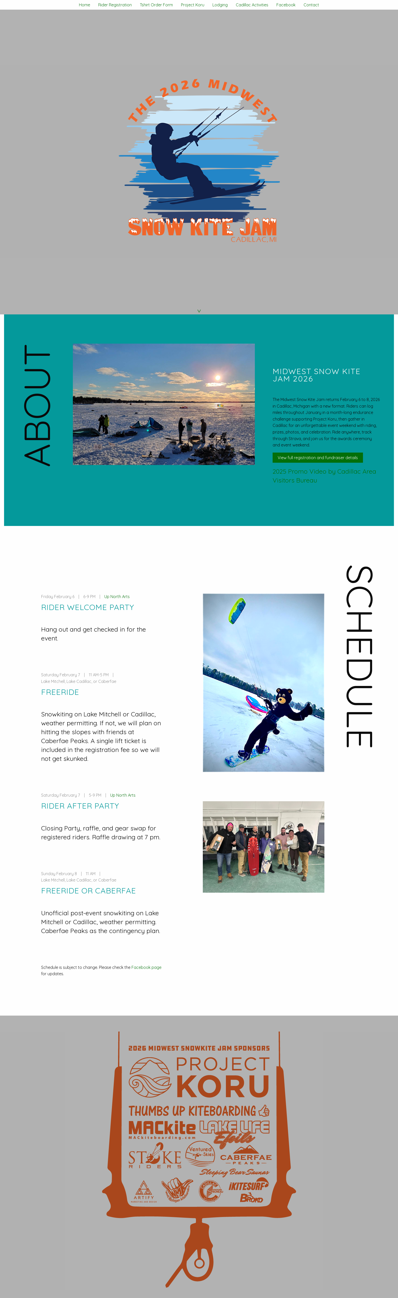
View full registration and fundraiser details (318, 457)
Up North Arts (117, 596)
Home (84, 4)
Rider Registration (115, 4)
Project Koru (192, 4)
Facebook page (146, 967)
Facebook (285, 4)
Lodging (220, 4)
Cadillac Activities (252, 4)
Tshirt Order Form (156, 4)
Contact (311, 4)
